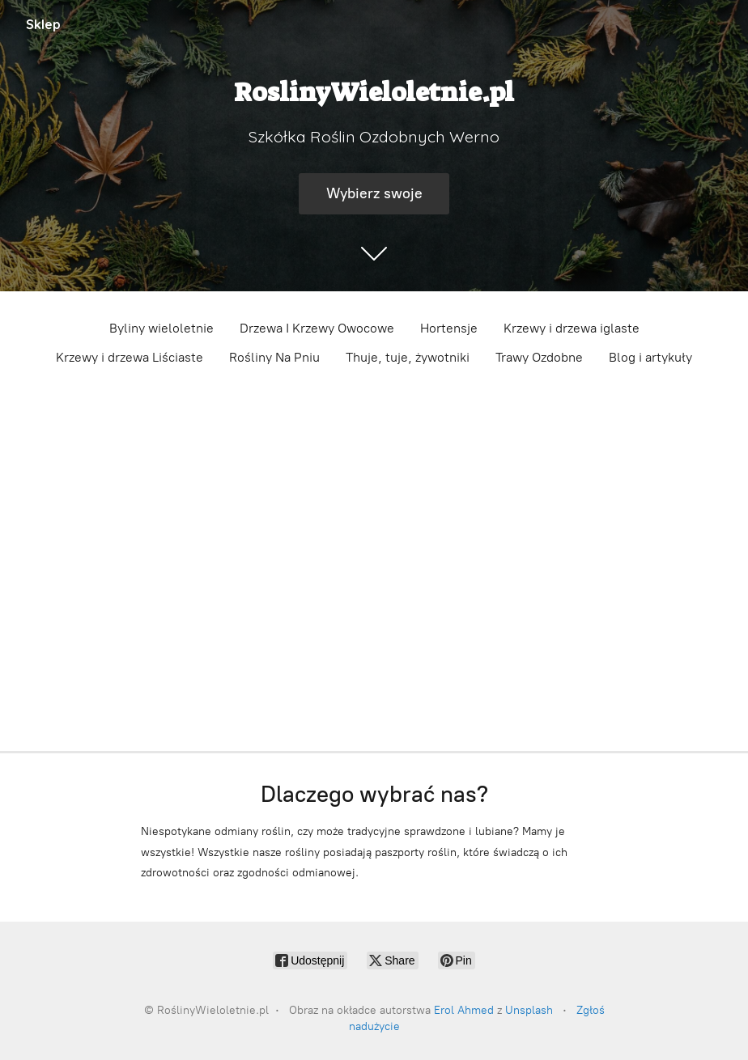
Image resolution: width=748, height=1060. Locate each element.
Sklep (43, 24)
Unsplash (529, 1010)
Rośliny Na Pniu (274, 357)
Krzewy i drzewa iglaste (572, 328)
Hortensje (449, 328)
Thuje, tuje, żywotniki (408, 357)
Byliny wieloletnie (161, 328)
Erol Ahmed (464, 1010)
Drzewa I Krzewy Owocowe (317, 328)
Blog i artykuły (650, 357)
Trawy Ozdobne (539, 357)
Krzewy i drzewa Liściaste (129, 357)
